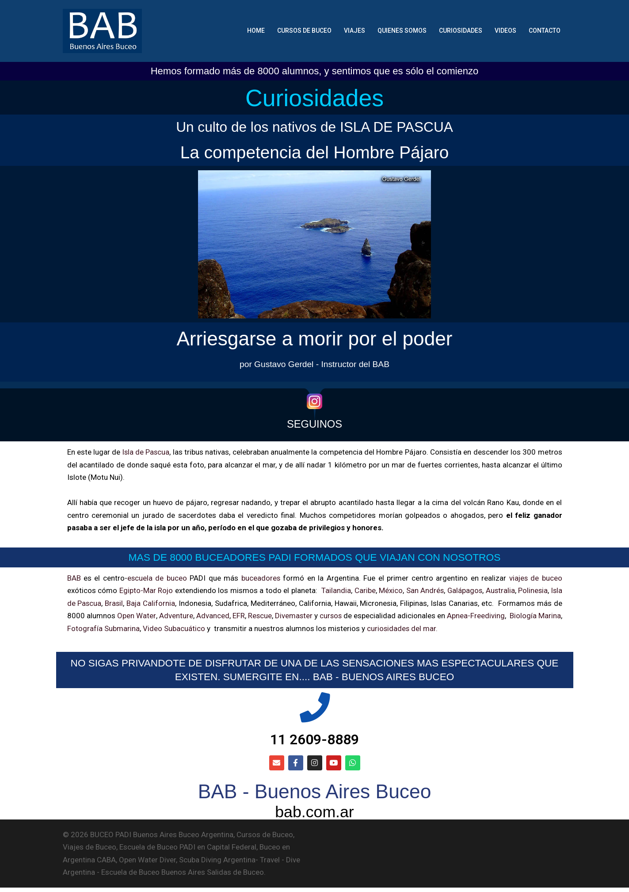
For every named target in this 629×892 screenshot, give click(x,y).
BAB (74, 577)
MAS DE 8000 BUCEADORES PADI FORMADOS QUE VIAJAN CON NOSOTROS (314, 557)
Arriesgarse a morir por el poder (315, 337)
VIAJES (354, 30)
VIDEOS (505, 30)
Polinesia (532, 590)
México (389, 590)
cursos (345, 615)
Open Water (140, 615)
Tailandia (334, 590)
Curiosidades (314, 97)
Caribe (363, 590)
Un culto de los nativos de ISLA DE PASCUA (314, 126)
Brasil (114, 602)
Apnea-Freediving (498, 615)
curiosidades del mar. (427, 627)
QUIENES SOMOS (402, 30)
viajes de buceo (535, 577)
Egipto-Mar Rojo (146, 590)
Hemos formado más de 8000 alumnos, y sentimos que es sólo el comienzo (315, 71)
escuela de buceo (157, 577)
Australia (499, 590)
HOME (256, 30)
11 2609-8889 (314, 741)
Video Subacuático (199, 627)
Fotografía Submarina (129, 627)
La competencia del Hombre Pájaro (314, 151)
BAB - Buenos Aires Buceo (314, 794)
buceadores (260, 577)
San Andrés (423, 590)
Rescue (269, 615)
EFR (246, 615)
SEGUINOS (314, 423)
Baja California (151, 602)
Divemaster (305, 615)
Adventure (181, 615)
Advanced (219, 615)
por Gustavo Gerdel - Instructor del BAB (314, 364)
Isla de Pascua (146, 452)
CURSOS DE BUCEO (304, 30)
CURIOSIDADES (460, 30)
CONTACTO (544, 30)
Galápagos (463, 590)
